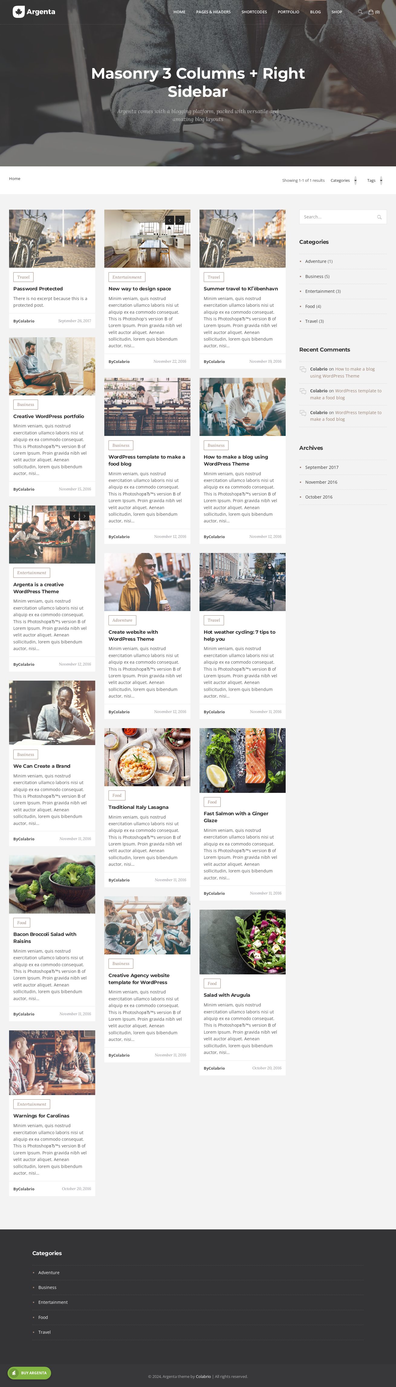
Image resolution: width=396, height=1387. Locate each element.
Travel (23, 306)
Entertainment (126, 306)
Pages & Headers (213, 12)
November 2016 (321, 482)
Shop (337, 12)
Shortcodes (254, 12)
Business (25, 434)
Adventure (122, 650)
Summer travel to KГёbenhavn (241, 318)
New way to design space (140, 318)
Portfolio (288, 12)
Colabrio (319, 369)
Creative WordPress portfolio (48, 446)
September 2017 (322, 467)
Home (179, 12)
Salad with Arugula (227, 1025)
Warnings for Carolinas (41, 1145)
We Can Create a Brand (41, 796)
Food (117, 825)
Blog (315, 12)
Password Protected (38, 318)
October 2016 (319, 497)
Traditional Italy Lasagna (138, 836)
